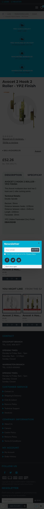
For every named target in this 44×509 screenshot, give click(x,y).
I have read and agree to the (20, 254)
